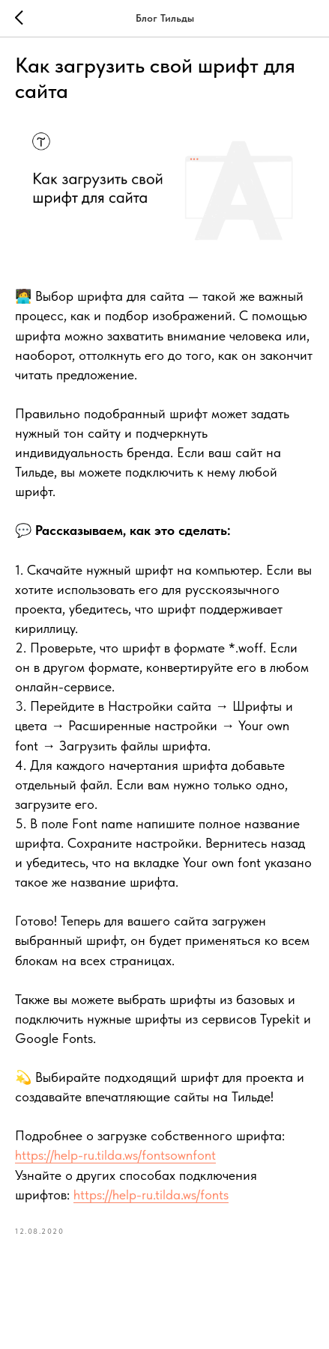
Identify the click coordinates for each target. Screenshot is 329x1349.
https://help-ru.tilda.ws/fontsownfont (115, 1155)
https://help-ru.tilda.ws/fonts (151, 1194)
